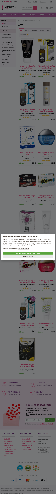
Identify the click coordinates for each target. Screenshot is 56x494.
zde (9, 245)
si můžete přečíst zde (23, 248)
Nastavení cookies (28, 256)
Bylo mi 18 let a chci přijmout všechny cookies (28, 253)
